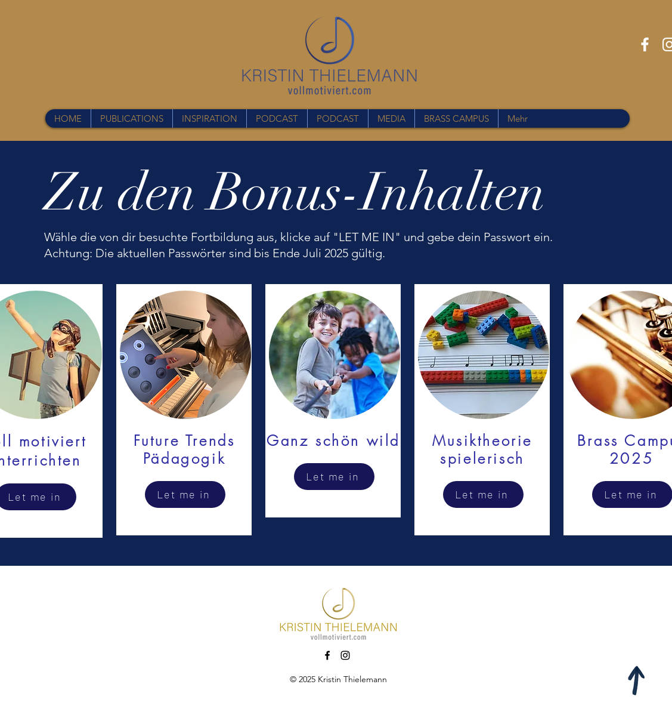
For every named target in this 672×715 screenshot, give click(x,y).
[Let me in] (185, 494)
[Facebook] (645, 44)
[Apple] (637, 680)
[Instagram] (345, 655)
